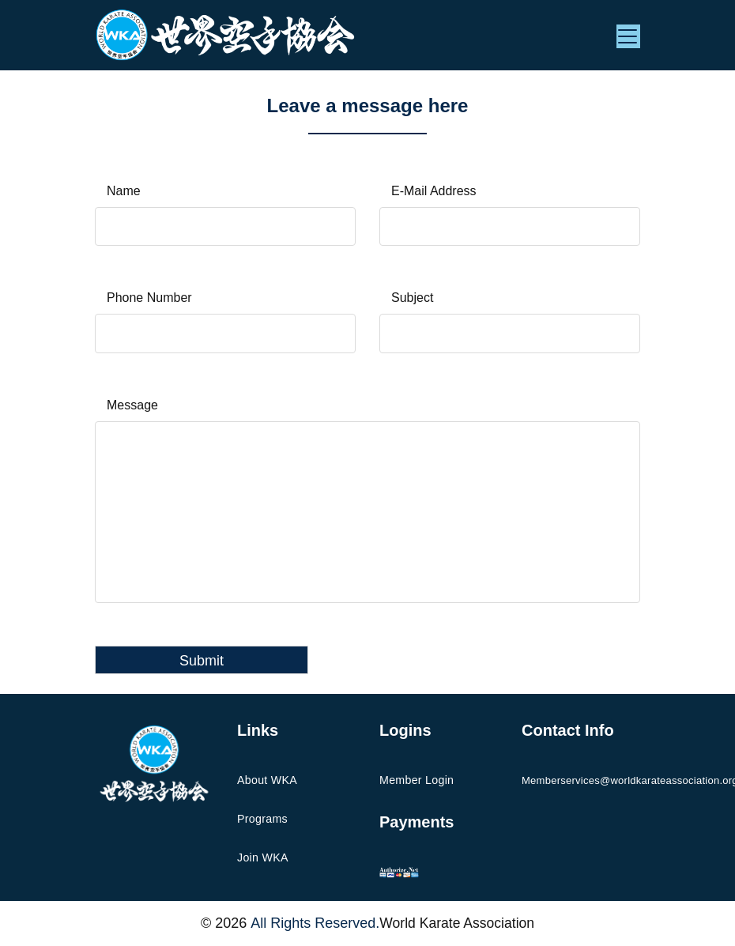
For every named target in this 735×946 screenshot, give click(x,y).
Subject (412, 298)
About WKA (266, 781)
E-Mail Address (434, 191)
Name (124, 191)
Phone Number (149, 298)
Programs (262, 819)
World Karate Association (457, 924)
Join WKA (262, 858)
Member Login (416, 781)
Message (132, 406)
